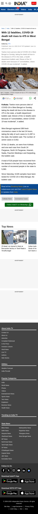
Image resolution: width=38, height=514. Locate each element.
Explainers (5, 402)
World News (5, 385)
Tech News (5, 399)
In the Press (5, 344)
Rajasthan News (24, 430)
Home (3, 9)
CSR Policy (13, 509)
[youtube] (19, 470)
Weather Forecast (7, 368)
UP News (4, 447)
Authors (4, 355)
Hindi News (5, 349)
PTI (9, 44)
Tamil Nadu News (7, 445)
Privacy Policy (29, 506)
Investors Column (7, 346)
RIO (21, 509)
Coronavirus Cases (21, 199)
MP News (5, 439)
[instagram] (14, 470)
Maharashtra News (25, 428)
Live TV (4, 352)
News (3, 28)
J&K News (5, 456)
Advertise (4, 338)
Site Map (7, 506)
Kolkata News (7, 199)
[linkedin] (24, 470)
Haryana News (6, 433)
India (30, 9)
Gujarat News (6, 453)
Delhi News (5, 430)
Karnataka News (7, 459)
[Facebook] (4, 470)
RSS (26, 509)
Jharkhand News (7, 436)
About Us (4, 335)
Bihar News (5, 428)
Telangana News (24, 433)
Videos (23, 9)
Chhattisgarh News (7, 450)
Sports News (6, 396)
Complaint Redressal (8, 341)
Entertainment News (8, 394)
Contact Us (5, 332)
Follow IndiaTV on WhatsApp (19, 205)
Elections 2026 (13, 9)
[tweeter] (9, 470)
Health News (6, 408)
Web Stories (5, 358)
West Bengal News (25, 436)
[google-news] (29, 470)
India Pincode (6, 371)
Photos (4, 388)
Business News (6, 405)
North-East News (7, 442)
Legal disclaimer (17, 506)
